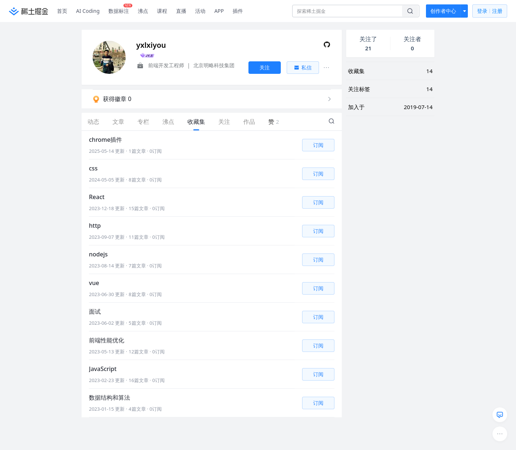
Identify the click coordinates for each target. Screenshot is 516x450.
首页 (62, 10)
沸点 (143, 10)
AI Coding (88, 10)
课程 (162, 10)
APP (219, 10)
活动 (200, 10)
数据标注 (120, 9)
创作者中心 (443, 10)
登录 (489, 11)
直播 (181, 10)
